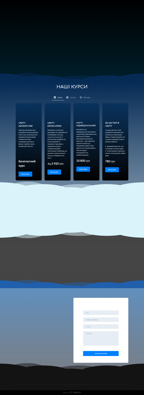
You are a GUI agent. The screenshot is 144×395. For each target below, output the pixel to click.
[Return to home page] (23, 7)
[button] (58, 97)
